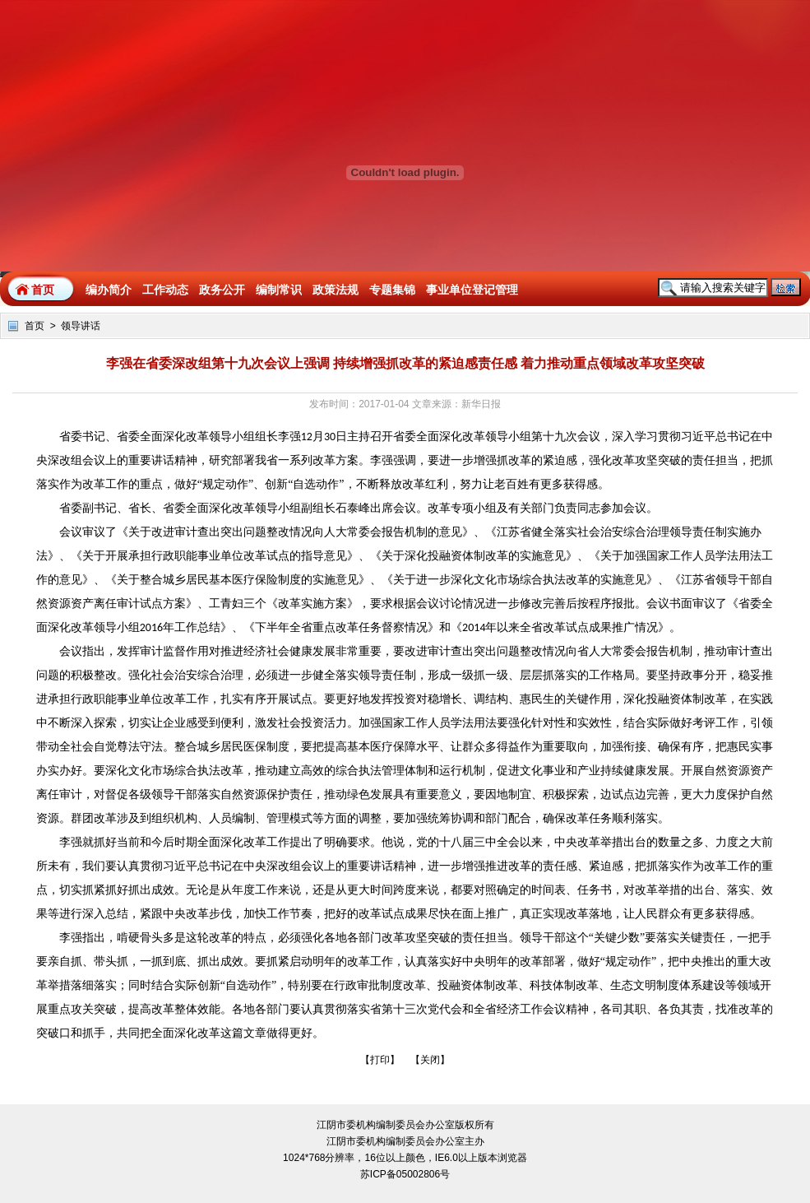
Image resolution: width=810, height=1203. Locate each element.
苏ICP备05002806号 (405, 1174)
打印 (380, 1060)
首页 (42, 289)
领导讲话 (80, 326)
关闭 (430, 1060)
